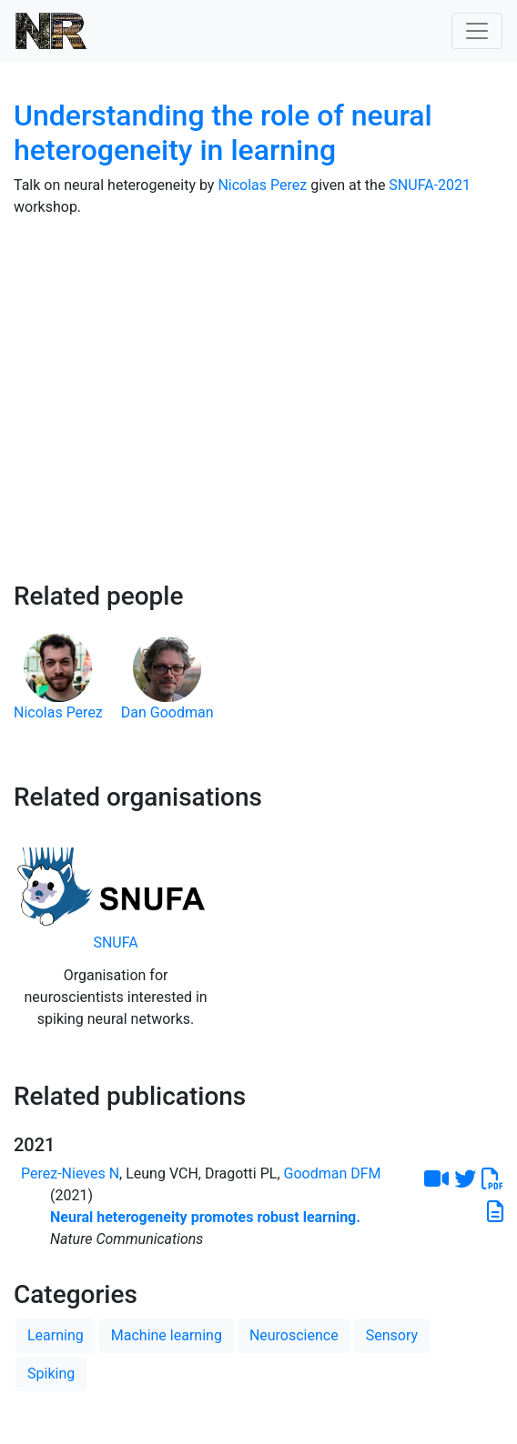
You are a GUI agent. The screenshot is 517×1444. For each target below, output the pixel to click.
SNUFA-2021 (430, 185)
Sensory (392, 1335)
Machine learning (166, 1335)
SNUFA (115, 942)
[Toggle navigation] (476, 31)
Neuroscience (294, 1335)
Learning (55, 1335)
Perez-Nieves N (70, 1173)
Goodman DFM (332, 1173)
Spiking (51, 1373)
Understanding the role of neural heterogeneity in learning (223, 132)
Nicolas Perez (262, 185)
